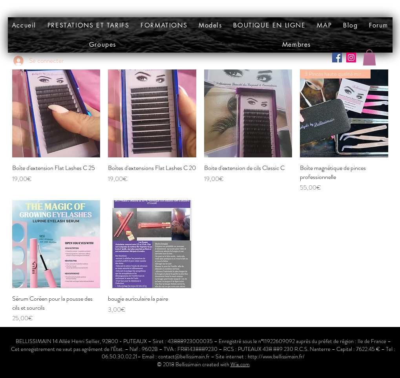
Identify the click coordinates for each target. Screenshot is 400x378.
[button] (210, 25)
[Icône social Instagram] (351, 57)
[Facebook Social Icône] (337, 57)
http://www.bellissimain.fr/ (276, 356)
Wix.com (240, 364)
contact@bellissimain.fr (184, 356)
